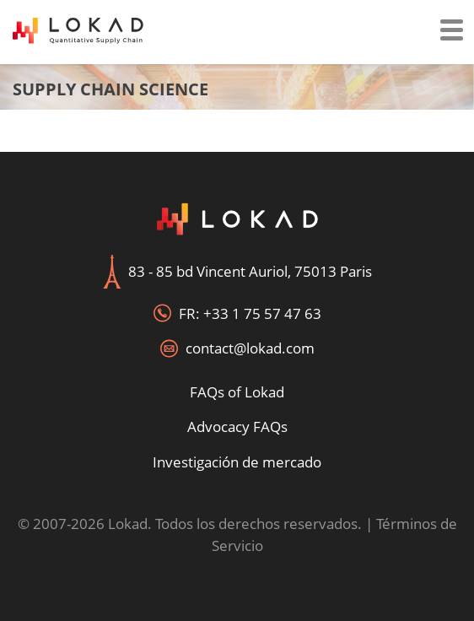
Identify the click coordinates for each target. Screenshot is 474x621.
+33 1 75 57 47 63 (262, 313)
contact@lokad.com (250, 348)
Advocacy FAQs (237, 426)
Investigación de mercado (237, 462)
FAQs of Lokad (237, 392)
